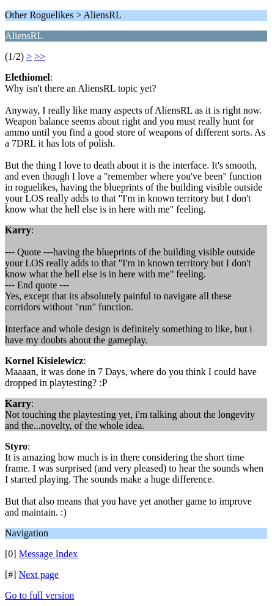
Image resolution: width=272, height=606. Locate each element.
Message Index (48, 554)
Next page (39, 574)
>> (39, 56)
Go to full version (39, 595)
